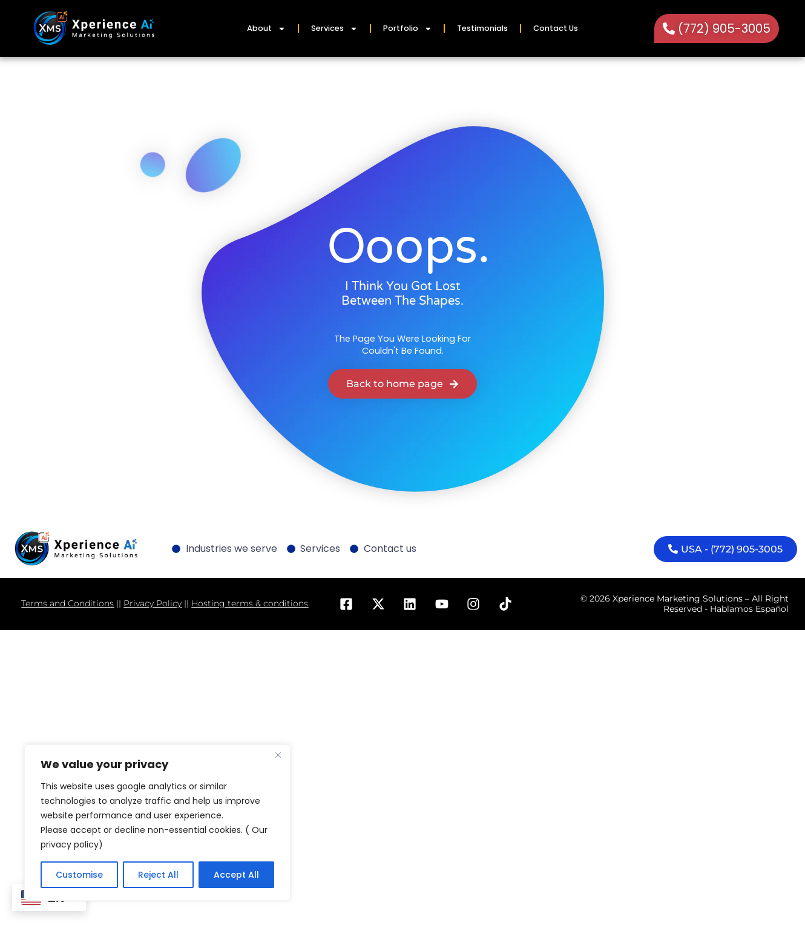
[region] (157, 822)
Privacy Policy (152, 603)
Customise (79, 875)
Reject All (158, 875)
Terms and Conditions (67, 603)
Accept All (236, 875)
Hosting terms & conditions (249, 603)
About (266, 29)
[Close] (278, 755)
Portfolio (407, 29)
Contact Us (555, 28)
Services (334, 29)
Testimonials (482, 28)
